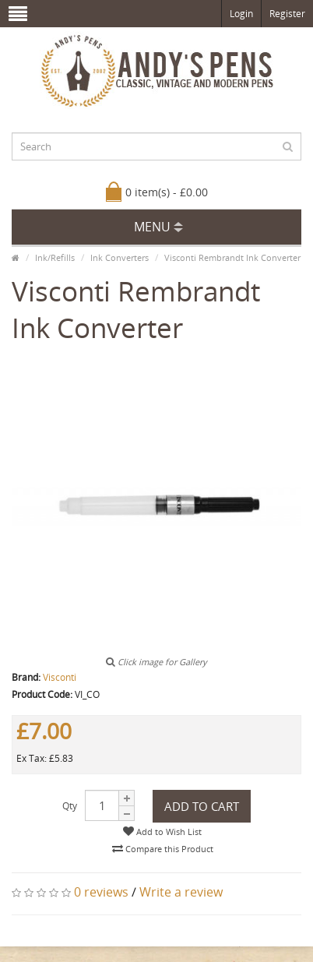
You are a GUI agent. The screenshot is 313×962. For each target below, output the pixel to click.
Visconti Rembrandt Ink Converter (232, 257)
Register (287, 13)
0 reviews (101, 891)
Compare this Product (162, 849)
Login (241, 13)
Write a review (181, 891)
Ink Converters (119, 257)
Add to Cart (201, 806)
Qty (69, 805)
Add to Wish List (162, 831)
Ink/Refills (55, 257)
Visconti (59, 677)
